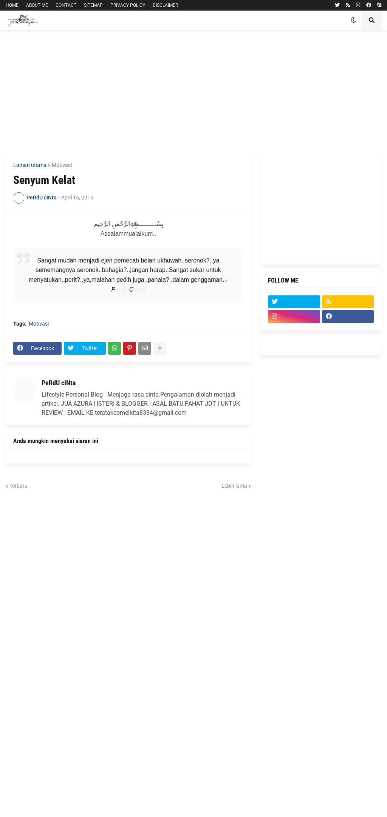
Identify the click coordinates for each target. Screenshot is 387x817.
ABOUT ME (37, 5)
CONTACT (66, 5)
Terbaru (18, 486)
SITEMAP (93, 5)
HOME (12, 5)
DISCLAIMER (165, 5)
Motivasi (62, 165)
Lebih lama (234, 486)
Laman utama (29, 165)
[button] (353, 20)
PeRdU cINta (59, 383)
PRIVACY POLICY (127, 5)
